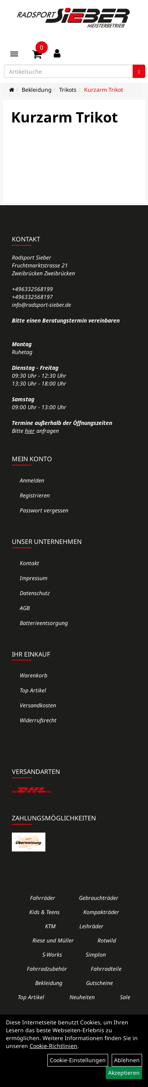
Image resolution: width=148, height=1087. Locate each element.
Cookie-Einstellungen (78, 1060)
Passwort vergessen (44, 510)
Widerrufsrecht (38, 720)
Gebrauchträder (98, 898)
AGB (25, 608)
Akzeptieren (124, 1072)
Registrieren (35, 495)
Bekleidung (37, 89)
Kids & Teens (44, 912)
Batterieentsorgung (44, 623)
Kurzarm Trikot (103, 89)
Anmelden (32, 480)
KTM (50, 926)
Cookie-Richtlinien (53, 1046)
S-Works (52, 954)
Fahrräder (42, 898)
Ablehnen (127, 1060)
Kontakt (29, 563)
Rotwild (106, 940)
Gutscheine (99, 983)
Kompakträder (101, 912)
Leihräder (91, 926)
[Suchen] (139, 71)
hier (30, 430)
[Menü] (14, 53)
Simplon (96, 954)
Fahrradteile (106, 968)
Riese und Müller (53, 940)
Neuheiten (82, 997)
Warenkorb (33, 675)
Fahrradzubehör (47, 968)
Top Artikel (33, 690)
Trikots (68, 89)
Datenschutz (35, 593)
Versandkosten (38, 705)
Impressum (33, 578)
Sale (125, 997)
